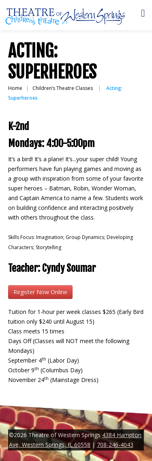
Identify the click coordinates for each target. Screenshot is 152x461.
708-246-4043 (115, 444)
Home (15, 88)
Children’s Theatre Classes (62, 88)
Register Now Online (40, 292)
